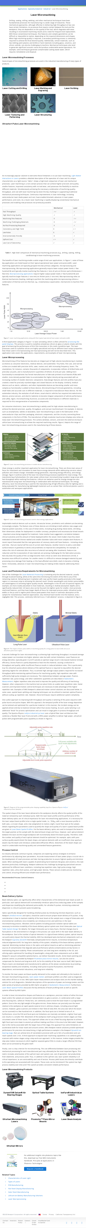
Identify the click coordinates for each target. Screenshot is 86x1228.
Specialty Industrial (35, 9)
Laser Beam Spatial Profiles (22, 829)
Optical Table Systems (43, 1093)
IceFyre (65, 807)
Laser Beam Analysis (71, 1119)
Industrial (47, 9)
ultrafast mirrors (15, 915)
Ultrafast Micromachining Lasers (15, 1120)
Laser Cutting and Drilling (14, 88)
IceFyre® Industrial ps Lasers (71, 1094)
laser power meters (36, 977)
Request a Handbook (33, 1169)
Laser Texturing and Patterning (14, 116)
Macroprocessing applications (21, 274)
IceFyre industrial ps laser (34, 713)
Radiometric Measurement (59, 985)
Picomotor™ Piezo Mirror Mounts (43, 1120)
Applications (22, 9)
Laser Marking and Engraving (43, 89)
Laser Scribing (71, 88)
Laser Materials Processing (32, 574)
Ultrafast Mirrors (15, 1146)
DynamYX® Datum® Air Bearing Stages (14, 1094)
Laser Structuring (43, 115)
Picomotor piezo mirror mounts (46, 959)
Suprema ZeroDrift (19, 940)
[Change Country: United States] (40, 1215)
